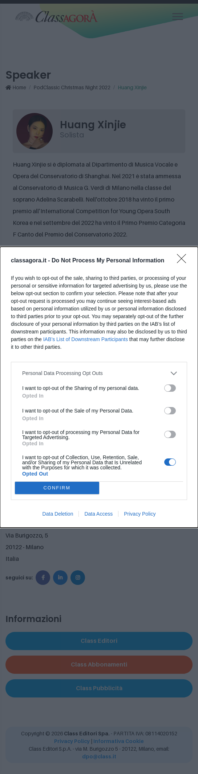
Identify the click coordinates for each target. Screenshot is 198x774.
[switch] (170, 388)
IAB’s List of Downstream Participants (85, 339)
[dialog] (99, 387)
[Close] (184, 261)
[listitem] (99, 373)
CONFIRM (56, 487)
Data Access (98, 514)
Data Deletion (58, 514)
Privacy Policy (139, 514)
